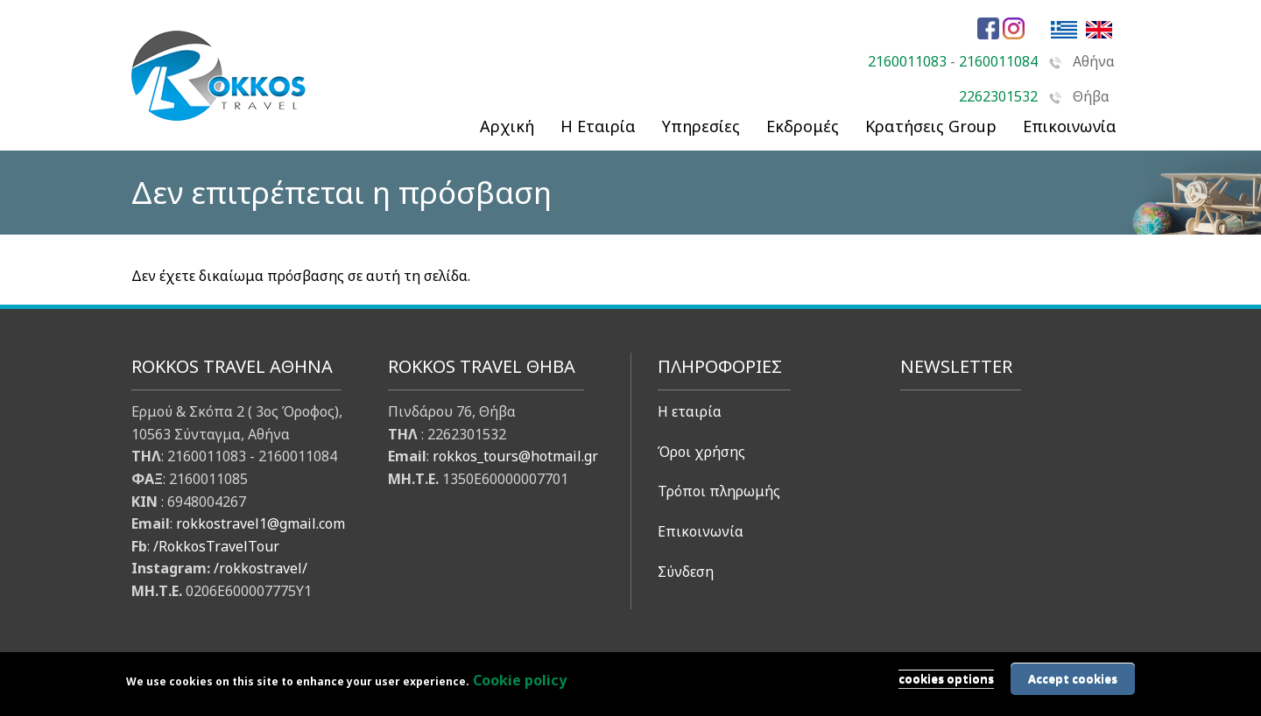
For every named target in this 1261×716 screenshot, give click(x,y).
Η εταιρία (690, 411)
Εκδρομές (802, 126)
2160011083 (907, 61)
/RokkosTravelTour (216, 546)
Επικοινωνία (700, 531)
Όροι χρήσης (701, 451)
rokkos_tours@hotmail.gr (515, 456)
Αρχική (507, 126)
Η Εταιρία (598, 126)
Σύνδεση (686, 571)
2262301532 (998, 96)
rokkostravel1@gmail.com (260, 523)
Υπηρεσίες (701, 126)
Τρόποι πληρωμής (719, 491)
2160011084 (998, 61)
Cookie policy (520, 680)
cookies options (946, 678)
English (1099, 29)
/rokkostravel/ (260, 568)
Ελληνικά (1064, 29)
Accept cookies (1072, 678)
